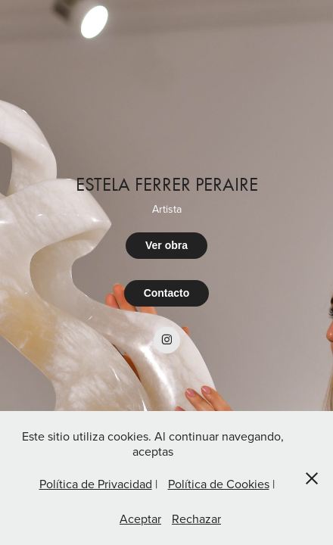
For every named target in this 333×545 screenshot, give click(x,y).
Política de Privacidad (95, 483)
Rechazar (196, 518)
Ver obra (166, 245)
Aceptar (140, 518)
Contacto (167, 293)
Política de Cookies (218, 483)
